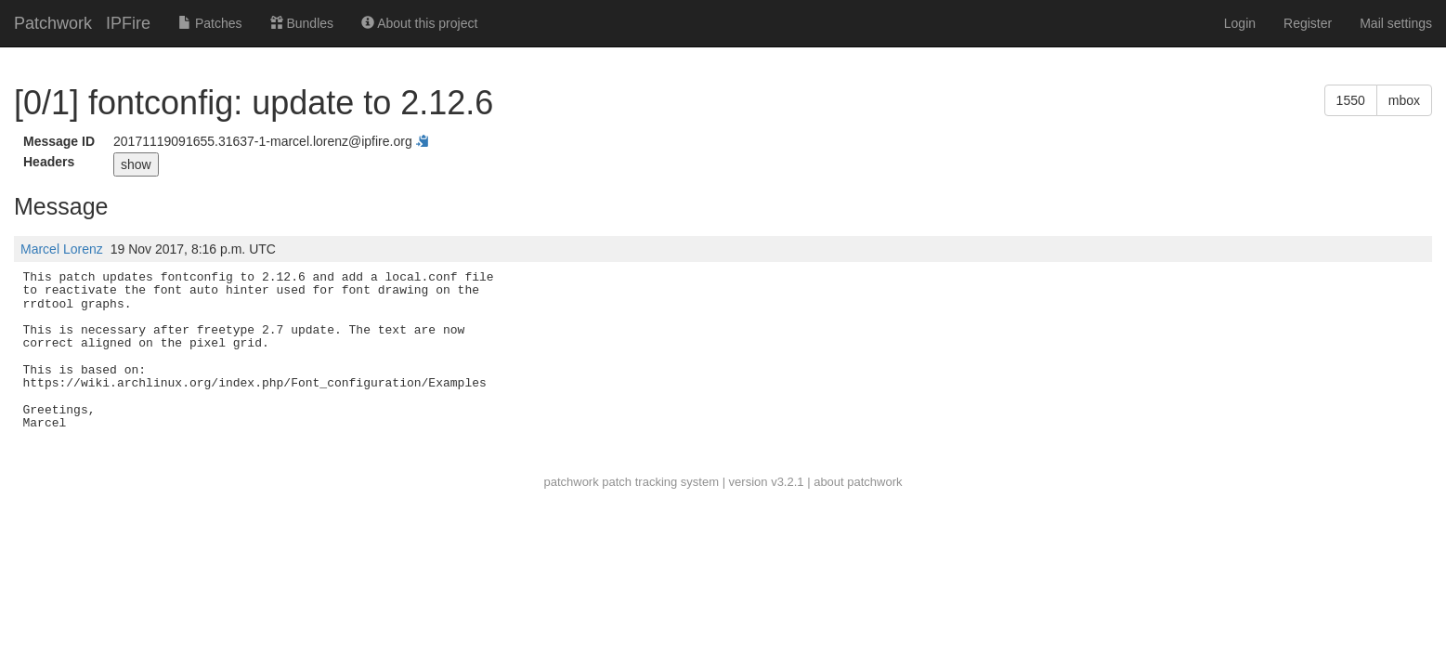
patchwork (570, 482)
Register (1307, 23)
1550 (1350, 100)
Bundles (301, 23)
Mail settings (1396, 23)
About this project (419, 23)
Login (1240, 23)
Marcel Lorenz (61, 249)
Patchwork (53, 23)
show (136, 164)
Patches (209, 23)
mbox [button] (1404, 100)
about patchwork (858, 482)
